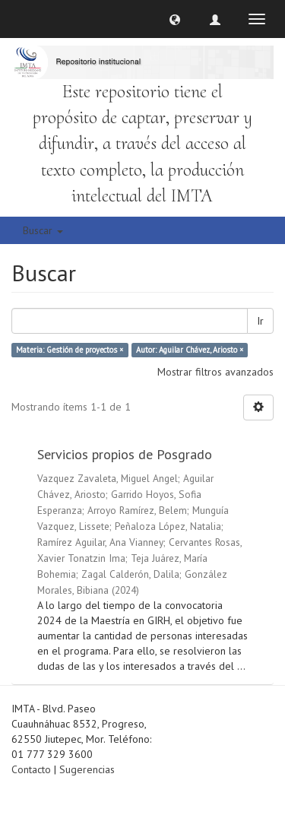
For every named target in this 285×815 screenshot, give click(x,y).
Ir (260, 321)
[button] (174, 19)
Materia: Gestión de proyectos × (69, 349)
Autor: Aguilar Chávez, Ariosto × (189, 349)
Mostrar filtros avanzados (215, 372)
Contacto (31, 769)
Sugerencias (87, 769)
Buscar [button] (43, 230)
